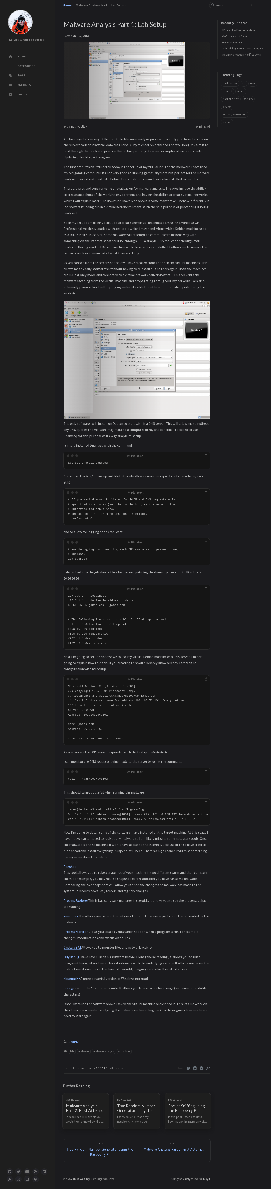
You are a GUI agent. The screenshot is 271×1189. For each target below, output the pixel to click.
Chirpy (186, 1179)
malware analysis (103, 1051)
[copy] (206, 456)
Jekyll (206, 1179)
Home (67, 5)
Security (73, 1042)
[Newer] (174, 1150)
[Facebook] (195, 1068)
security (248, 99)
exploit (227, 122)
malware (83, 1051)
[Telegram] (201, 1068)
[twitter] (18, 1172)
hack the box (231, 99)
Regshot (70, 866)
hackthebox (230, 83)
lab (72, 1051)
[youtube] (27, 1179)
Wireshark (71, 916)
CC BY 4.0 (102, 1068)
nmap (240, 91)
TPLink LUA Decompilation (238, 30)
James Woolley (77, 126)
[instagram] (18, 1179)
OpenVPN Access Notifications (241, 54)
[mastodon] (36, 1179)
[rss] (36, 1172)
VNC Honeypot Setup (235, 36)
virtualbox (124, 1051)
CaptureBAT (72, 947)
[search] (232, 5)
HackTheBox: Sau (232, 42)
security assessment (234, 114)
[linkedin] (44, 1172)
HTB (252, 83)
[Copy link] (208, 1068)
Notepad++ (72, 978)
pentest (227, 91)
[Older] (100, 1150)
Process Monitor (76, 932)
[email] (27, 1172)
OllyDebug (71, 957)
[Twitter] (188, 1068)
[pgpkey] (10, 1179)
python (227, 106)
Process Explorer (76, 900)
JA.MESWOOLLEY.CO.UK (26, 40)
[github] (10, 1172)
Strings (69, 988)
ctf (243, 83)
